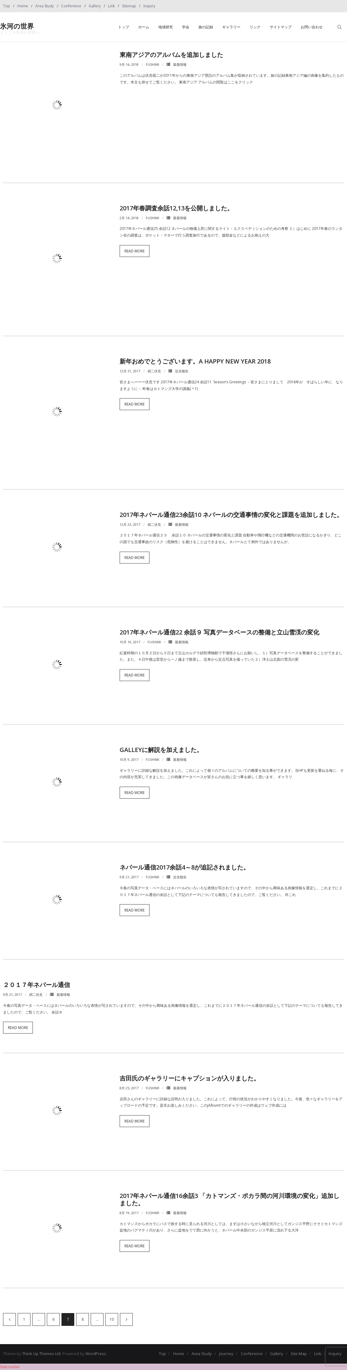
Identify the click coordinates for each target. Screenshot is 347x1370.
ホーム (143, 27)
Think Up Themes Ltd (41, 1353)
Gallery (95, 6)
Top (6, 6)
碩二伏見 (154, 371)
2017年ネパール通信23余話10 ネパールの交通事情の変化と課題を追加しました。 (231, 515)
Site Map (299, 1353)
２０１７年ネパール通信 (36, 985)
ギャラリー (231, 27)
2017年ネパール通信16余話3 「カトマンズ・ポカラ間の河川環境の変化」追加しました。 (229, 1199)
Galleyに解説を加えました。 (161, 750)
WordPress (96, 1353)
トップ (123, 27)
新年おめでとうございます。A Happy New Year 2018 (195, 361)
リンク (255, 27)
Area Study (44, 6)
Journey (226, 1353)
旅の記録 (205, 27)
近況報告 (181, 371)
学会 (185, 27)
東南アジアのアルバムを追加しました (171, 55)
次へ (126, 1319)
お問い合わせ (312, 27)
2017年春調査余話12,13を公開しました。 (176, 208)
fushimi (152, 64)
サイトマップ (281, 27)
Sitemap (129, 6)
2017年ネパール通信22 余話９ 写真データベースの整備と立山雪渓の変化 (219, 632)
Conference (71, 6)
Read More (134, 251)
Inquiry (149, 6)
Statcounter (10, 1366)
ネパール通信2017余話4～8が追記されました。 (184, 867)
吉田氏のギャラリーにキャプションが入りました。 (190, 1078)
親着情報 (180, 64)
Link (111, 6)
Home (22, 6)
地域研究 (165, 27)
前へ (9, 1319)
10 (112, 1319)
